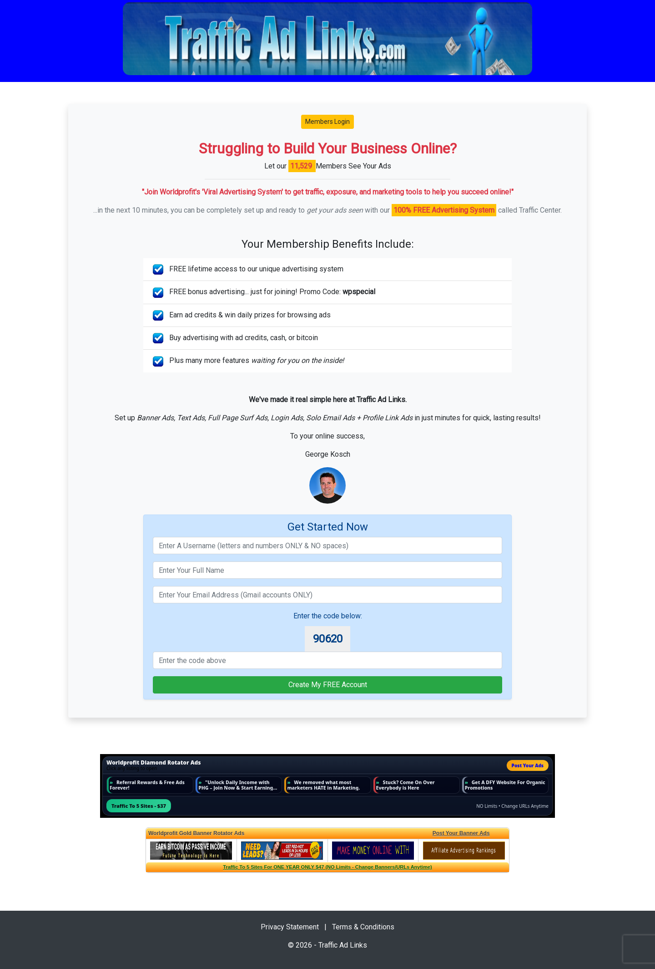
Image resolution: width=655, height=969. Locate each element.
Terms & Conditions (363, 927)
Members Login (327, 121)
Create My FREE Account (327, 684)
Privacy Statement (290, 927)
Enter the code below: (327, 616)
